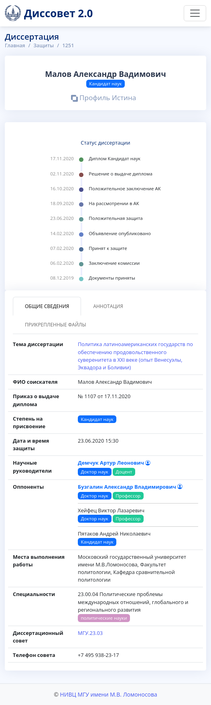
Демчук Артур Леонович (114, 462)
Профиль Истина (103, 98)
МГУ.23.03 (90, 633)
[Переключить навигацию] (195, 13)
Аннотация (108, 306)
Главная (15, 45)
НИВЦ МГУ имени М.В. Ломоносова (108, 694)
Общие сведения (47, 306)
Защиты (45, 45)
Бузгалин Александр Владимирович (130, 486)
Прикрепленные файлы (55, 324)
